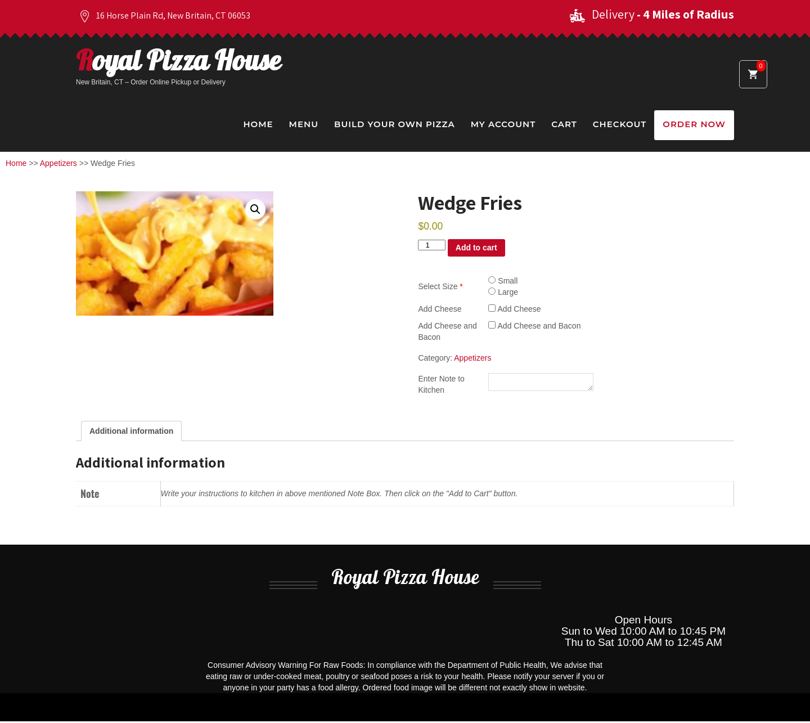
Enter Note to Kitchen (441, 385)
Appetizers (58, 163)
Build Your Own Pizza (394, 124)
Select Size (440, 286)
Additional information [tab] (131, 432)
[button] (255, 209)
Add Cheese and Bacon (447, 331)
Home (258, 124)
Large (503, 292)
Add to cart (476, 247)
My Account (503, 124)
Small (503, 280)
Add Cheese (439, 308)
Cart (564, 124)
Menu (303, 124)
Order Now (694, 124)
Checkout (619, 124)
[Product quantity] (431, 245)
